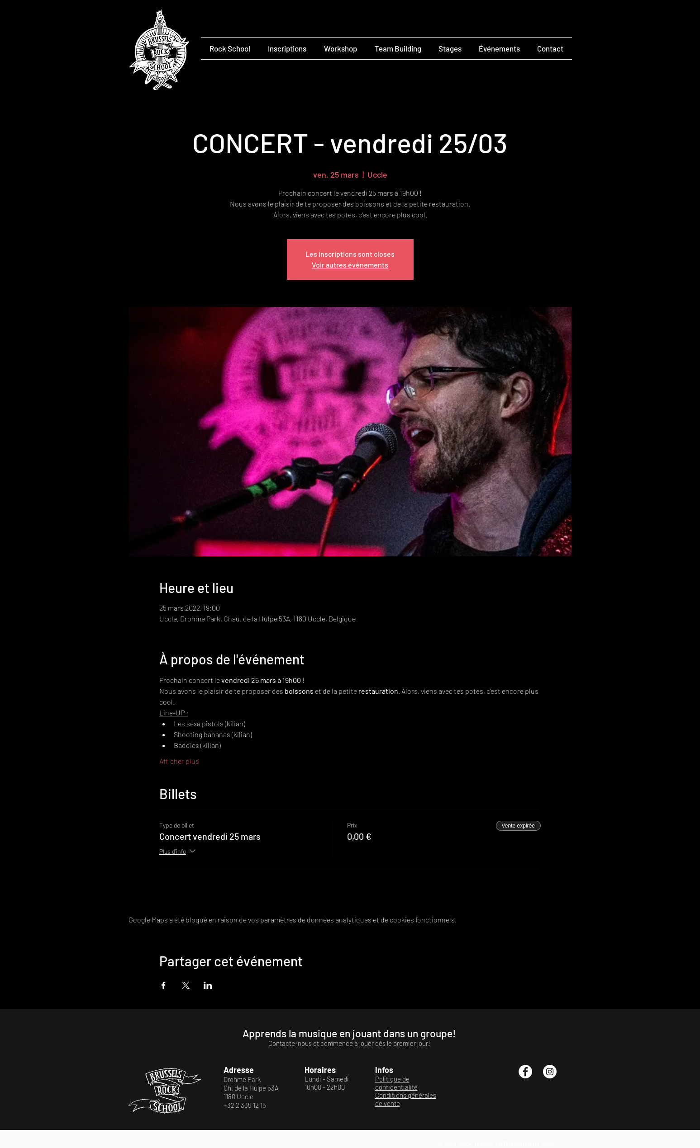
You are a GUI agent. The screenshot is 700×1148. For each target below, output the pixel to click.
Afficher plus (179, 761)
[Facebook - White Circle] (525, 1071)
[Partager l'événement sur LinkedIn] (208, 985)
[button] (230, 48)
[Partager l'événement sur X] (185, 985)
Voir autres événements (350, 264)
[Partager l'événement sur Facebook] (163, 985)
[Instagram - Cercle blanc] (550, 1071)
